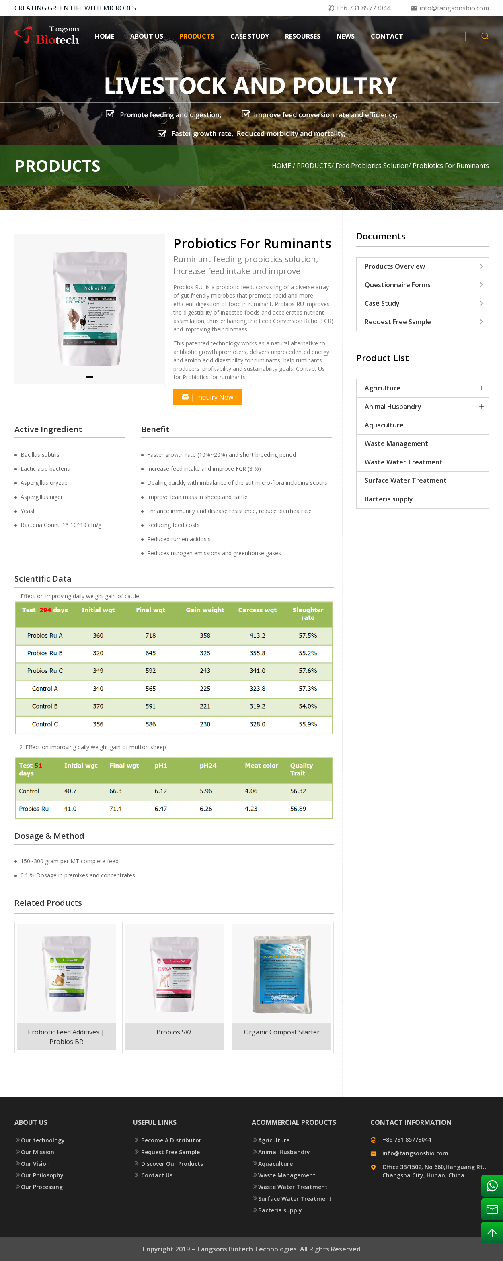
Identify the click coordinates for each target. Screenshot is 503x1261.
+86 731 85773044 (358, 8)
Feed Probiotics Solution (372, 165)
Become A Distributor (167, 1140)
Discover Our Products (168, 1163)
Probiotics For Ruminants (451, 165)
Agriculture (382, 388)
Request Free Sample (425, 322)
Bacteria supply (389, 499)
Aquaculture (384, 425)
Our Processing (38, 1187)
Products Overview (425, 266)
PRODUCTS (196, 36)
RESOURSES (302, 36)
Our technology (39, 1140)
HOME (104, 36)
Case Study (425, 303)
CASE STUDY (249, 36)
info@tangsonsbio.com (450, 8)
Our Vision (32, 1163)
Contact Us (152, 1175)
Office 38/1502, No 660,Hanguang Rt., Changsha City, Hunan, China (434, 1171)
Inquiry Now (207, 397)
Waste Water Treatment (404, 462)
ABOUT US (146, 36)
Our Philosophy (39, 1175)
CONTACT (387, 36)
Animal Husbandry (393, 406)
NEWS (346, 36)
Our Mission (34, 1152)
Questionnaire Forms (425, 285)
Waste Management (396, 443)
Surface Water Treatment (406, 480)
